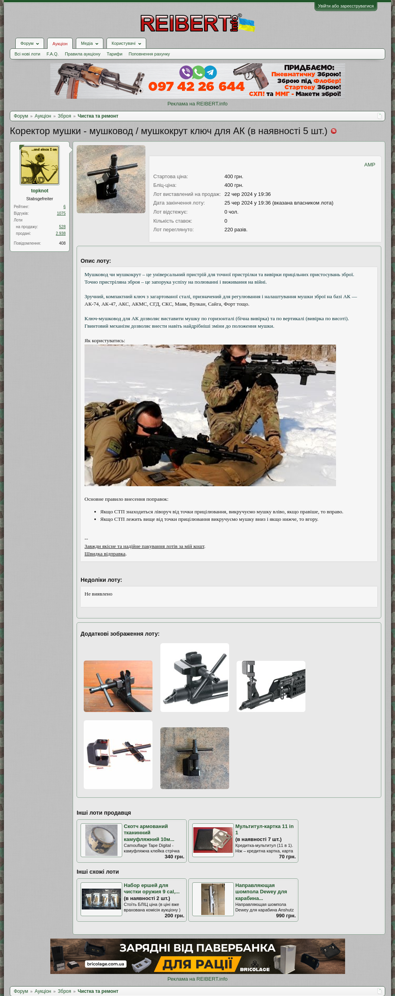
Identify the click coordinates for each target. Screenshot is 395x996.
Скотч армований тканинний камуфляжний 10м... (149, 832)
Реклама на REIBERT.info (197, 104)
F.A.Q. (52, 54)
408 (62, 243)
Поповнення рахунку (149, 54)
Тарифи (115, 54)
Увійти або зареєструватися (346, 6)
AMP (369, 165)
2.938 (61, 233)
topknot (39, 191)
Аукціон (59, 43)
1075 (61, 213)
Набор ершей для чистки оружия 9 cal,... (152, 888)
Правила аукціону (82, 54)
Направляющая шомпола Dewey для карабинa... (261, 891)
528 (62, 227)
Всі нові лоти (27, 54)
